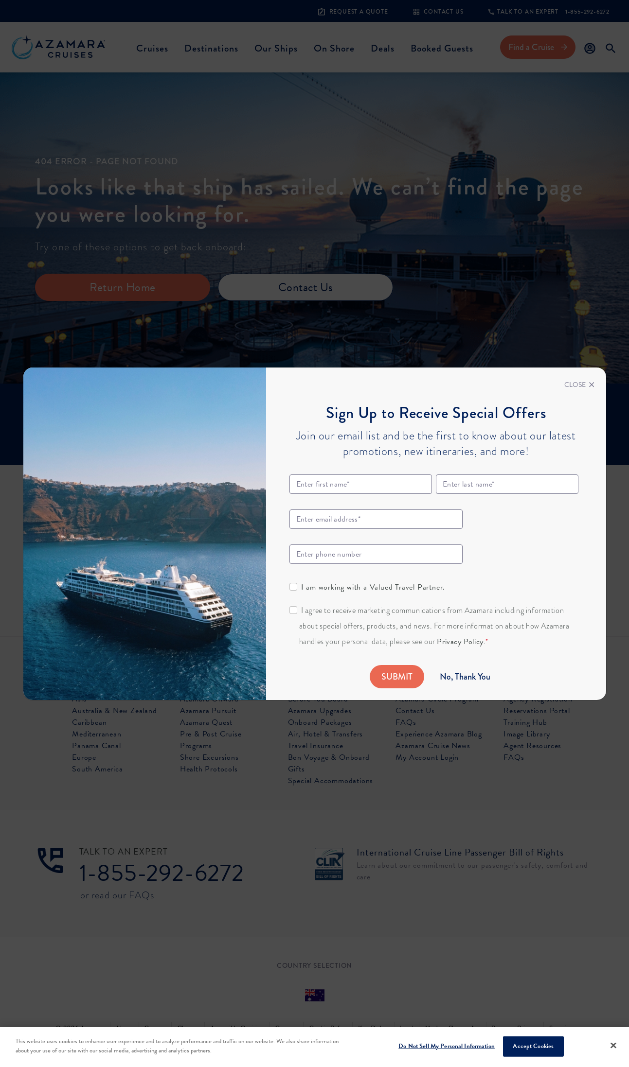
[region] (314, 1047)
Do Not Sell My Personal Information (446, 1046)
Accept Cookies (533, 1046)
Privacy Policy (460, 641)
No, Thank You (465, 676)
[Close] (579, 385)
